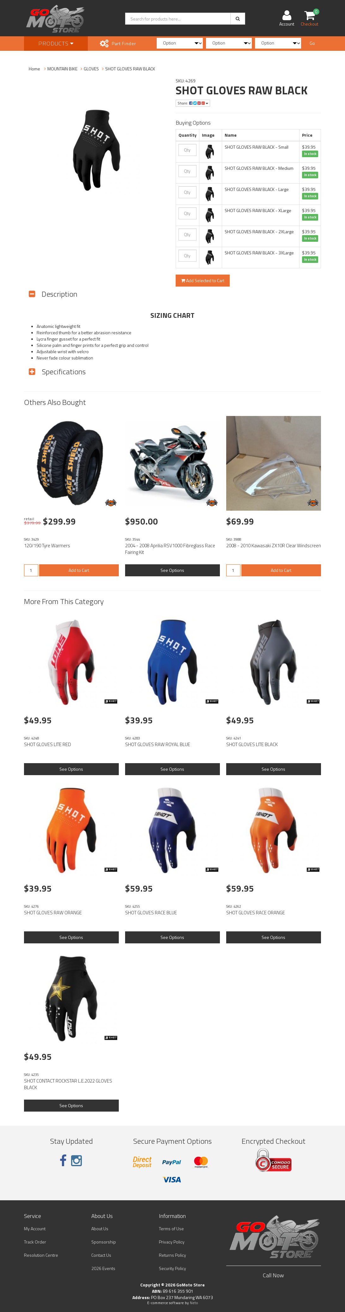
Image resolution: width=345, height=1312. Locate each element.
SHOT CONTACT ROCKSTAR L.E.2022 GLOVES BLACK (68, 1084)
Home (34, 68)
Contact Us (101, 1255)
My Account (34, 1228)
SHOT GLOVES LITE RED (47, 744)
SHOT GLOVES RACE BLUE (151, 912)
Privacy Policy (172, 1241)
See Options (172, 570)
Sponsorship (103, 1241)
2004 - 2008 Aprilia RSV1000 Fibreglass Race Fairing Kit (170, 549)
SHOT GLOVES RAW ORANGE (53, 912)
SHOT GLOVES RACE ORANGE (255, 912)
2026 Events (103, 1268)
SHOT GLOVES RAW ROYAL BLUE (157, 744)
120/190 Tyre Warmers (47, 545)
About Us (99, 1228)
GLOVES (91, 68)
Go (312, 43)
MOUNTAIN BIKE (62, 68)
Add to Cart (79, 570)
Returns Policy (172, 1255)
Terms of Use (171, 1228)
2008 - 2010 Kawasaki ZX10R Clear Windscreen (273, 545)
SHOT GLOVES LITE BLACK (252, 744)
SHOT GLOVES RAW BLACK (130, 68)
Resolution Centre (41, 1255)
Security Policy (172, 1268)
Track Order (35, 1241)
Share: (193, 103)
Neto (194, 1302)
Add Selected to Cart (202, 280)
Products (56, 43)
